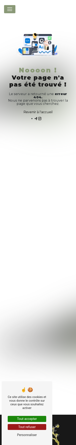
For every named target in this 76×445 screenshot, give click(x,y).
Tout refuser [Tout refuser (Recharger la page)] (27, 427)
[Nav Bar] (9, 9)
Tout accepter (27, 419)
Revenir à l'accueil (38, 112)
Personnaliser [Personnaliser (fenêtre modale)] (27, 435)
